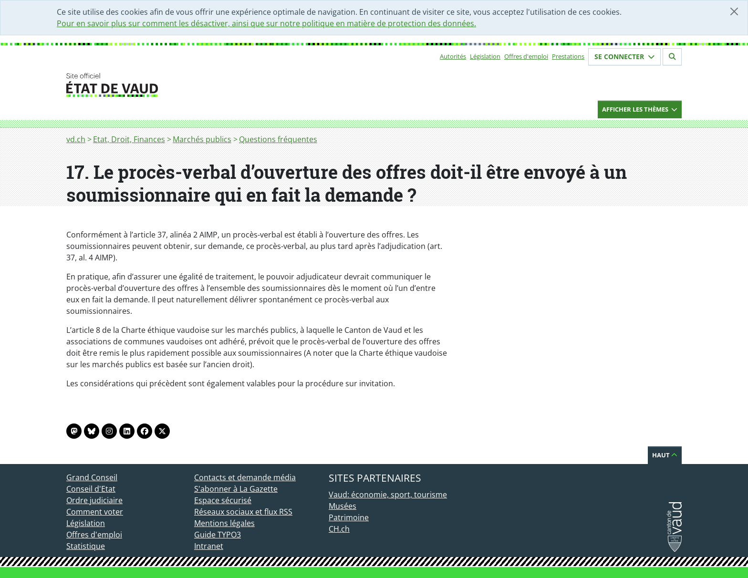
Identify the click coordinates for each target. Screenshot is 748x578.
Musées (342, 506)
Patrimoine (349, 517)
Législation (485, 56)
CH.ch (339, 529)
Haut (664, 455)
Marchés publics (202, 139)
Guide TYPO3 (217, 534)
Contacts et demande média (245, 477)
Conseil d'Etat (90, 489)
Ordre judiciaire (94, 500)
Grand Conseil (91, 477)
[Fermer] (734, 11)
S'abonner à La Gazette (236, 489)
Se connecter (624, 56)
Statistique (85, 546)
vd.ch (75, 139)
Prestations (568, 56)
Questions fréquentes (278, 139)
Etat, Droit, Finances (129, 139)
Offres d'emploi (526, 56)
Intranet (208, 546)
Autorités (453, 56)
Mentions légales (224, 523)
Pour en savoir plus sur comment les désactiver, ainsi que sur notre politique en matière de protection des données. (266, 23)
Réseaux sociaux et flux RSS (243, 511)
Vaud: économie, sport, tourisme (388, 494)
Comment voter (94, 511)
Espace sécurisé (222, 500)
